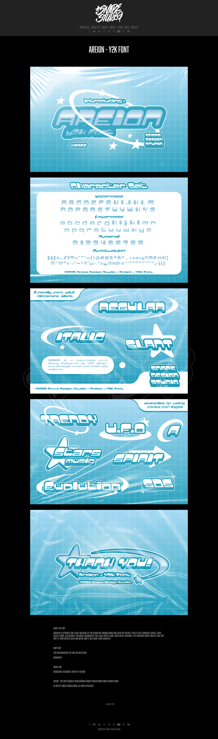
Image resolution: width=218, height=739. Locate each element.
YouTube (82, 671)
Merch (113, 27)
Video (126, 27)
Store (120, 27)
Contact (134, 27)
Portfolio (84, 27)
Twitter (74, 671)
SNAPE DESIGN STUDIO (113, 729)
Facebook (66, 671)
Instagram (57, 671)
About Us (95, 27)
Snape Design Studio (110, 681)
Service (104, 27)
